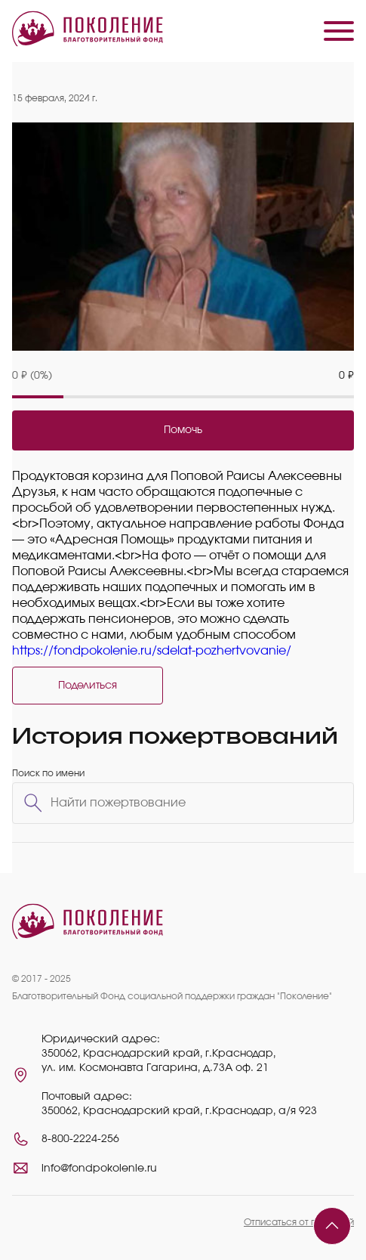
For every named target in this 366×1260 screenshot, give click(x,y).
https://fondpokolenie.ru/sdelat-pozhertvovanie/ (151, 651)
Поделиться (87, 685)
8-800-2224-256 (80, 1139)
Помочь (183, 430)
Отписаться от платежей (299, 1222)
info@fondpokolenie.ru (99, 1168)
